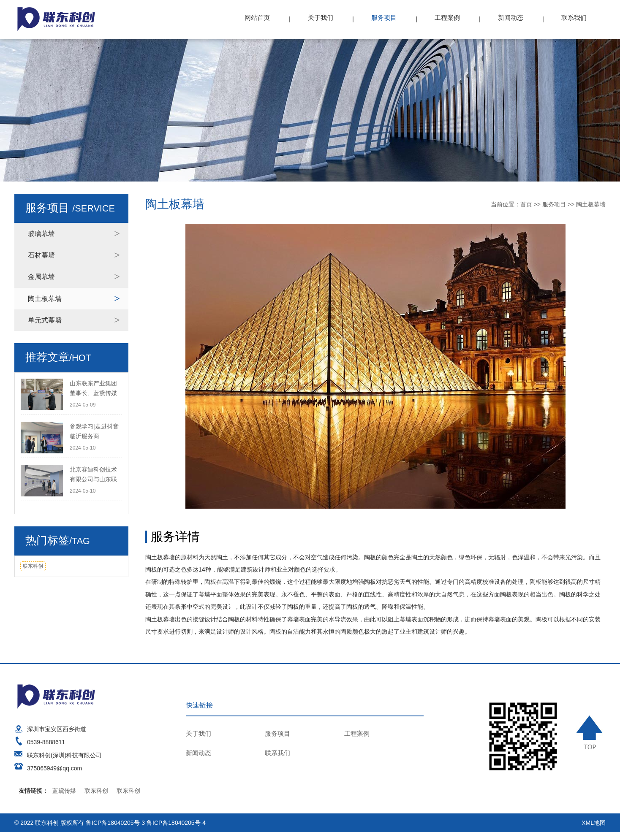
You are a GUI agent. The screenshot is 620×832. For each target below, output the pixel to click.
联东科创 (33, 566)
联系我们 (574, 17)
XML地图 (594, 822)
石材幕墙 (41, 255)
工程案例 (447, 17)
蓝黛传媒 (64, 790)
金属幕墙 (41, 276)
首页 (526, 204)
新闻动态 (510, 17)
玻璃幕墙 (41, 233)
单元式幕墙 (45, 320)
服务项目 (384, 17)
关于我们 (320, 17)
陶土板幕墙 (45, 298)
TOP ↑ (591, 732)
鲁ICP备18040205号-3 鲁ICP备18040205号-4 (146, 822)
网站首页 (257, 17)
